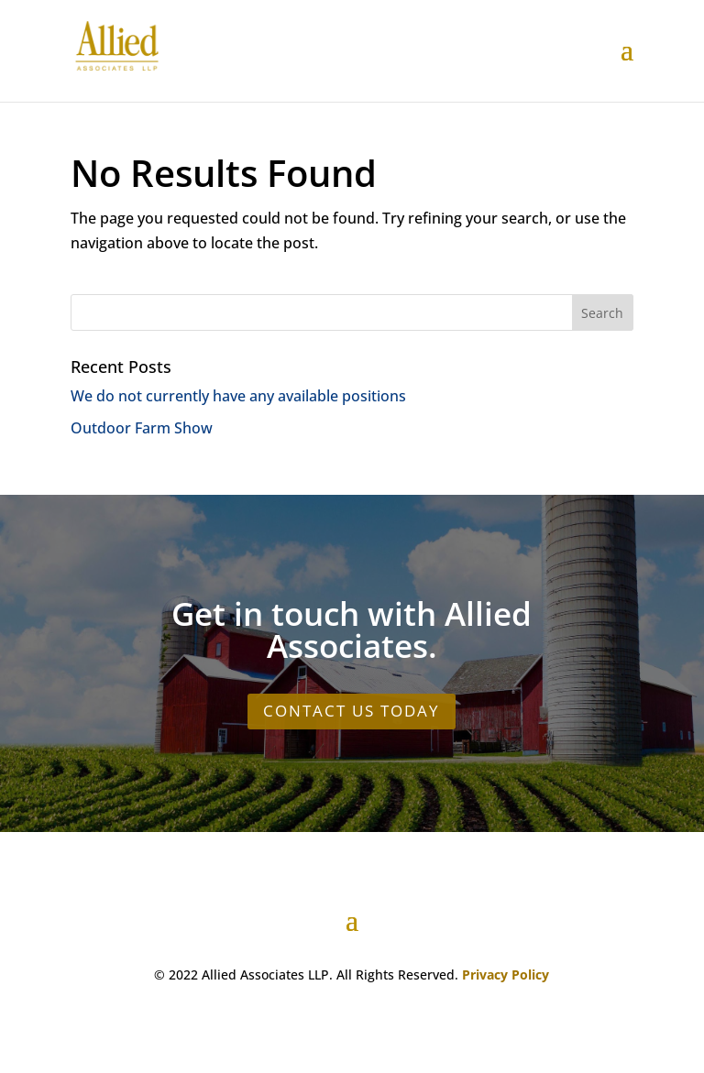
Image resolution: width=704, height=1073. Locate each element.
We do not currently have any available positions (238, 396)
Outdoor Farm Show (142, 428)
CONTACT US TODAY (351, 710)
